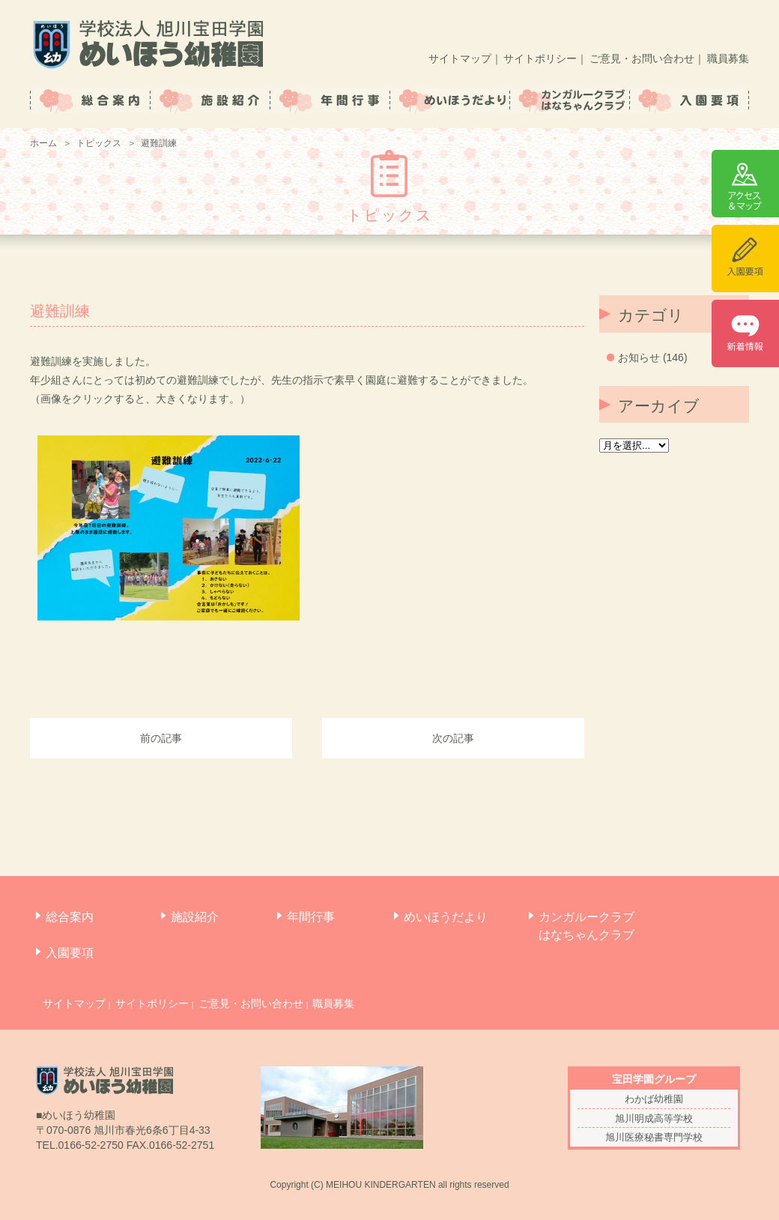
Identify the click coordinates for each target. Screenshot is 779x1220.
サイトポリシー (540, 58)
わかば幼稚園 (654, 1099)
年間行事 (311, 917)
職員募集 (728, 58)
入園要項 (70, 952)
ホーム (43, 143)
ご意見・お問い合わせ (641, 58)
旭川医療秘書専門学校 (654, 1137)
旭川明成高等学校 (654, 1118)
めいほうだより (446, 917)
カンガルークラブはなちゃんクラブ (586, 926)
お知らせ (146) (653, 357)
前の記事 (161, 738)
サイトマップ (459, 58)
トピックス (98, 143)
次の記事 (453, 738)
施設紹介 (195, 917)
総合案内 (70, 917)
